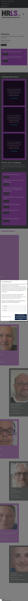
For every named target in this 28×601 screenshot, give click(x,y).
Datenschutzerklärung (4, 316)
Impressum (9, 316)
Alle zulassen (21, 319)
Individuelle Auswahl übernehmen (20, 317)
